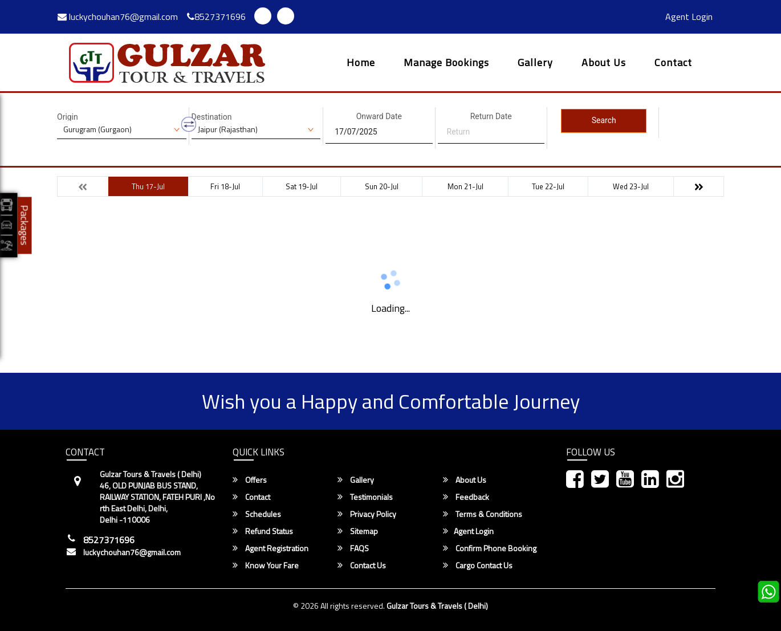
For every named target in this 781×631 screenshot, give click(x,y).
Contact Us (361, 565)
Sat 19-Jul (302, 186)
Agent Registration (270, 548)
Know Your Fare (266, 565)
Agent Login (689, 16)
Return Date (491, 116)
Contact (673, 63)
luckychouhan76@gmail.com (118, 16)
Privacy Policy (366, 514)
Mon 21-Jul (465, 186)
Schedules (257, 514)
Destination (212, 117)
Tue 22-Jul (548, 186)
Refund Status (263, 531)
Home (361, 63)
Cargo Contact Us (477, 565)
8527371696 (216, 16)
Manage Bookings (446, 63)
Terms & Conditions (482, 514)
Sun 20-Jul (381, 186)
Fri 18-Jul (225, 186)
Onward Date (379, 116)
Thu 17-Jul (148, 186)
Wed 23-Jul (631, 186)
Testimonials (365, 497)
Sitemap (357, 531)
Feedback (466, 497)
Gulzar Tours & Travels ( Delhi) (437, 606)
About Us (603, 63)
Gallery (535, 63)
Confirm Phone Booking (489, 548)
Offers (250, 480)
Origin (67, 117)
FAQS (353, 548)
